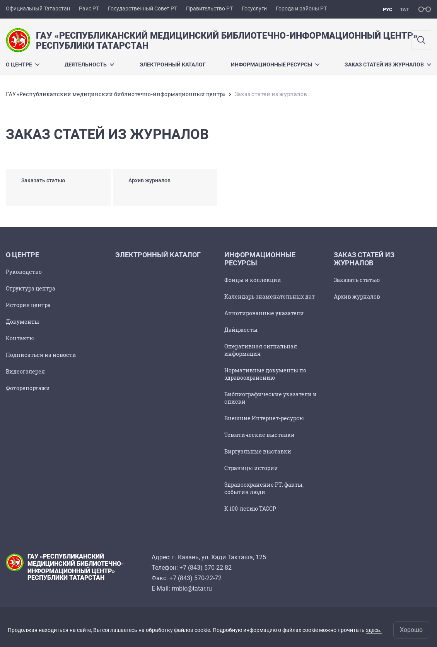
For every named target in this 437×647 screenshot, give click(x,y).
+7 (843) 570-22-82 (205, 567)
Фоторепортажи (28, 388)
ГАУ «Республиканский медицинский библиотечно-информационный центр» (115, 94)
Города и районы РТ (301, 8)
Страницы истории (251, 468)
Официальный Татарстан (38, 8)
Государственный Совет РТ (142, 8)
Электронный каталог (173, 64)
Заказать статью (357, 280)
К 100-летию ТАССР (250, 508)
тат (404, 9)
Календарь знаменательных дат (269, 296)
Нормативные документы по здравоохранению (265, 374)
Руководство (24, 271)
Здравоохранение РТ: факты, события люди (264, 488)
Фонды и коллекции (252, 280)
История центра (28, 305)
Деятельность (89, 64)
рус (388, 9)
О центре (22, 64)
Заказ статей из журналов (388, 64)
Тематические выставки (259, 434)
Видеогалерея (25, 371)
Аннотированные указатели (264, 313)
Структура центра (30, 288)
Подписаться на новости (41, 354)
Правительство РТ (209, 8)
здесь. (374, 630)
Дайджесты (241, 329)
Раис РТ (89, 8)
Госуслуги (254, 8)
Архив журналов (357, 296)
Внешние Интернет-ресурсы (264, 418)
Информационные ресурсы (275, 64)
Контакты (20, 338)
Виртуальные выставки (257, 451)
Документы (22, 321)
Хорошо (411, 629)
